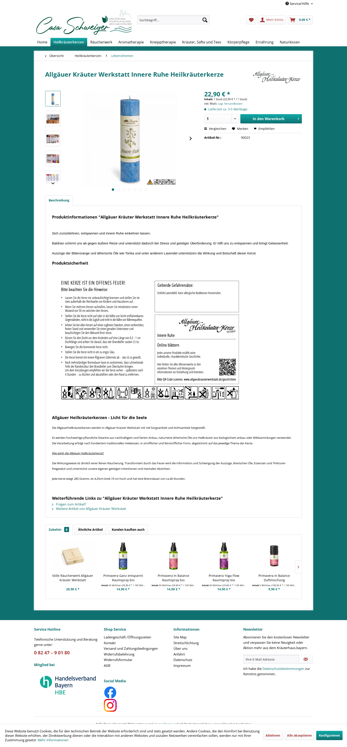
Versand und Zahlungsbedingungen (131, 648)
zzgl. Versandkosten (230, 103)
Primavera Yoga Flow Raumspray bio (224, 577)
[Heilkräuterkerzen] (68, 42)
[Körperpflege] (238, 42)
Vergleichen (215, 129)
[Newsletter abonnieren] (306, 659)
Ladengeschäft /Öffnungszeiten (127, 637)
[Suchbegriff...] (173, 20)
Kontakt (110, 643)
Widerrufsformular (118, 659)
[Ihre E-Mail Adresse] (271, 659)
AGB (107, 665)
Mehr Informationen (53, 740)
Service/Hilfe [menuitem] (297, 3)
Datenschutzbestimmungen (283, 668)
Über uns (180, 648)
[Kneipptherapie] (163, 42)
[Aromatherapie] (131, 42)
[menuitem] (173, 22)
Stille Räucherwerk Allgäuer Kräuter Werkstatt (72, 577)
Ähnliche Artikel (90, 529)
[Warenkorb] (300, 20)
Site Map (180, 637)
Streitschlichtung (186, 643)
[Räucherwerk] (101, 42)
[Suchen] (205, 20)
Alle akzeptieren (299, 735)
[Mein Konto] (272, 20)
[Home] (42, 42)
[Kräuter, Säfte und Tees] (201, 42)
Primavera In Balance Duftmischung (274, 577)
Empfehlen (264, 129)
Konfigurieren (329, 735)
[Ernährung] (265, 42)
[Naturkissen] (290, 42)
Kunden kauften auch (128, 529)
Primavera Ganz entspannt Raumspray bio (123, 577)
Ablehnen (273, 735)
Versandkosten (164, 716)
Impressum (182, 665)
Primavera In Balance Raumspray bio (173, 577)
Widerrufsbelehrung (119, 654)
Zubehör (59, 529)
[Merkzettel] (251, 20)
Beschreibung (59, 200)
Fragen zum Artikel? (69, 504)
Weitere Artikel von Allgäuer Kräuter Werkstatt (89, 508)
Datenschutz (183, 659)
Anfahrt (179, 654)
